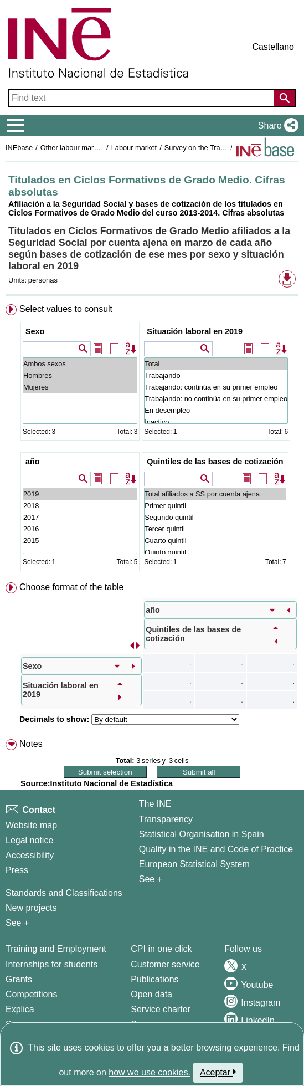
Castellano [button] (273, 47)
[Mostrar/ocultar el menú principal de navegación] (16, 126)
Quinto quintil (215, 552)
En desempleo (216, 410)
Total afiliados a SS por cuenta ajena (215, 494)
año (32, 461)
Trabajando (216, 375)
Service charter (160, 1009)
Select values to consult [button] (65, 309)
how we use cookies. (149, 1072)
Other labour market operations (89, 148)
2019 (80, 494)
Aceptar (218, 1072)
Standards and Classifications (64, 893)
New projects (31, 908)
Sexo (34, 331)
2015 (80, 540)
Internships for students (51, 964)
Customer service (165, 964)
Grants (19, 979)
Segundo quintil (215, 517)
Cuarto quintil (215, 540)
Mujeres (80, 387)
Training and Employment (56, 949)
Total (216, 364)
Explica (20, 1009)
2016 (80, 529)
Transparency (166, 819)
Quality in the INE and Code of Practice (216, 849)
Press (17, 870)
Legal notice (29, 840)
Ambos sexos (80, 364)
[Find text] (142, 98)
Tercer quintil (215, 529)
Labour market (134, 148)
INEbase (19, 148)
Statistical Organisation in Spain (201, 834)
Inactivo (216, 422)
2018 (80, 505)
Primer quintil (215, 505)
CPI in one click (161, 949)
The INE (155, 803)
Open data (151, 994)
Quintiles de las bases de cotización (215, 461)
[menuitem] (152, 440)
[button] (276, 126)
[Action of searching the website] (285, 98)
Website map (31, 825)
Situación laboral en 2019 (195, 331)
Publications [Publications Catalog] (154, 979)
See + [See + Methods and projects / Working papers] (17, 923)
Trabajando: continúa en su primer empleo (216, 387)
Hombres (80, 375)
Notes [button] (31, 744)
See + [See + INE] (150, 879)
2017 (80, 517)
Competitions (31, 994)
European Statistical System (194, 864)
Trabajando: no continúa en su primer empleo (216, 398)
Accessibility (30, 855)
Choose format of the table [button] (71, 587)
